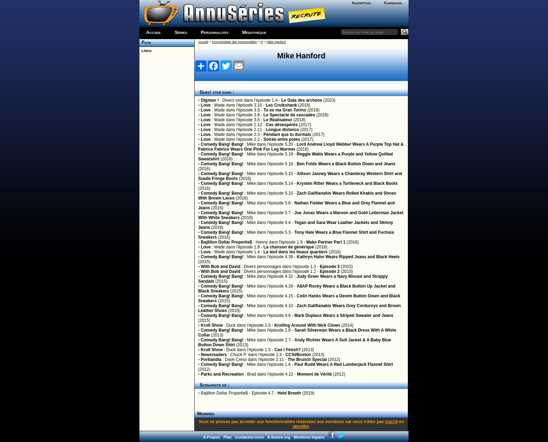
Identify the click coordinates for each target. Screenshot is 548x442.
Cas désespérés (282, 124)
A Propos (211, 437)
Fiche (145, 42)
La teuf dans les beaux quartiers (295, 251)
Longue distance (282, 129)
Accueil (153, 32)
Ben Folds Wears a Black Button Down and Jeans (346, 163)
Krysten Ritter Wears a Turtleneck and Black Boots (347, 183)
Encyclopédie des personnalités (234, 42)
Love (206, 105)
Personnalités (215, 32)
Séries (181, 32)
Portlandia (211, 359)
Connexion (393, 3)
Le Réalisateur (278, 119)
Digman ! (210, 100)
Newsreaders (214, 354)
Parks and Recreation (222, 374)
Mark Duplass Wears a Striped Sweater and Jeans (343, 315)
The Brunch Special (307, 359)
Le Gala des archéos (301, 100)
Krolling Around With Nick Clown (307, 325)
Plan (228, 437)
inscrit (391, 421)
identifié (301, 426)
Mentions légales (309, 437)
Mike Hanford (276, 42)
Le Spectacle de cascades (289, 115)
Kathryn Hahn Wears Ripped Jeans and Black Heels (348, 256)
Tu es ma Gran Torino (285, 110)
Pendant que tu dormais (287, 134)
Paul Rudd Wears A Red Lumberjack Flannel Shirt (343, 364)
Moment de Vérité (314, 374)
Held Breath (289, 393)
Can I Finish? (287, 349)
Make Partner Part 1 (325, 242)
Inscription (361, 3)
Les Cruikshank (281, 105)
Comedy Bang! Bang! (222, 144)
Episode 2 (330, 271)
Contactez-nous (249, 437)
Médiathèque (254, 32)
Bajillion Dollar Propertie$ (226, 242)
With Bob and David (220, 266)
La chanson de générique (289, 247)
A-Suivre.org (278, 437)
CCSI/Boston (298, 354)
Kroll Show (212, 325)
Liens (145, 51)
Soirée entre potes (282, 139)
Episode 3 (330, 266)
